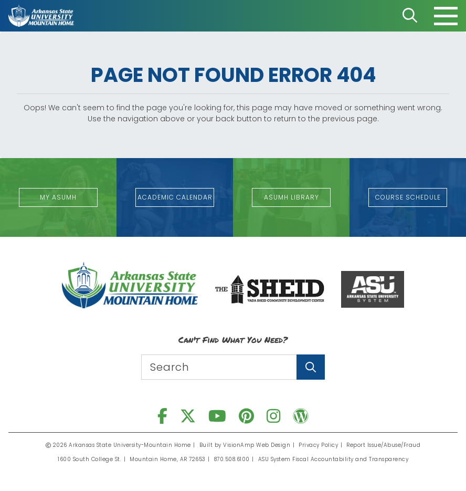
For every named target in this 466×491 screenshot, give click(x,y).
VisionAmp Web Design (256, 445)
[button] (58, 197)
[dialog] (434, 459)
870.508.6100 (232, 459)
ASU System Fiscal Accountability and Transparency (333, 459)
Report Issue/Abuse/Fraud (383, 445)
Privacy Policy (318, 445)
